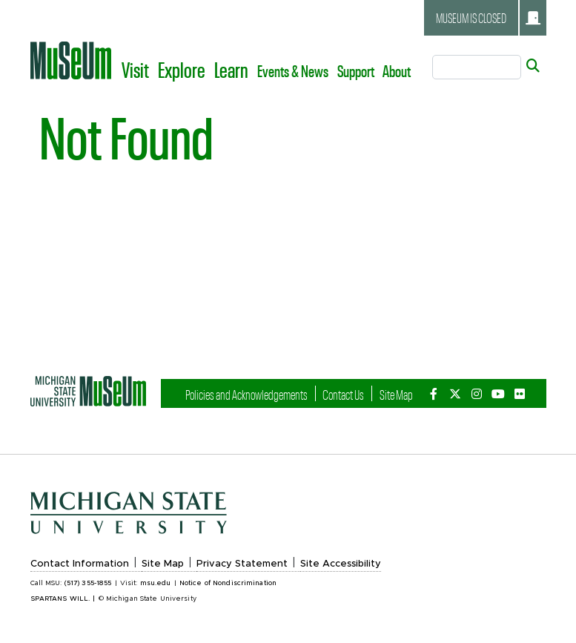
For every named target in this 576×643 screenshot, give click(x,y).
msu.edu (155, 583)
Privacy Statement (242, 564)
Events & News (292, 70)
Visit (135, 69)
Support (355, 70)
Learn (231, 69)
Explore (181, 69)
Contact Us (343, 394)
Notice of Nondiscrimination (228, 583)
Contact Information (79, 564)
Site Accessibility (340, 564)
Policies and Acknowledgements (246, 394)
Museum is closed (488, 18)
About (397, 70)
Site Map (396, 394)
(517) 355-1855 (88, 583)
